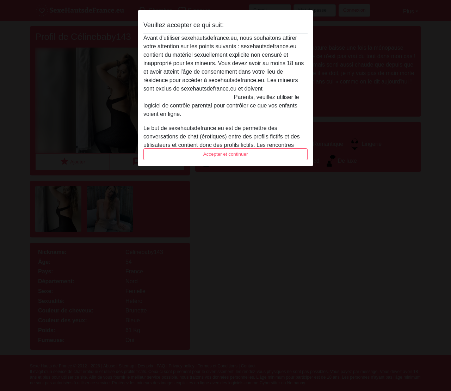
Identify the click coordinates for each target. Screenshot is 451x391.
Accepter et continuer (225, 154)
